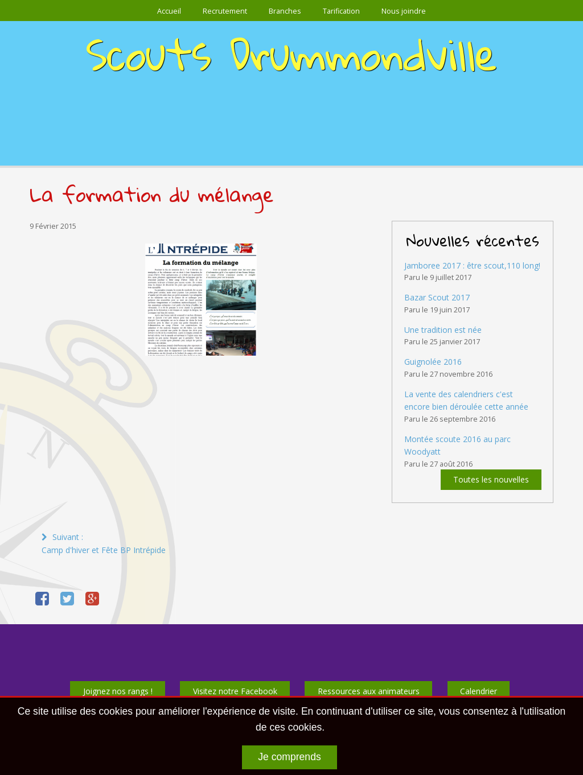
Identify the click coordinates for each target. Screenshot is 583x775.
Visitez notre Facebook (235, 691)
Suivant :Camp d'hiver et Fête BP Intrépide (104, 543)
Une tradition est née (443, 329)
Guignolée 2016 (433, 361)
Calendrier (478, 691)
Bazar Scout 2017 (437, 297)
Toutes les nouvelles (491, 480)
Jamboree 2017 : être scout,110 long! (472, 265)
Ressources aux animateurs (369, 691)
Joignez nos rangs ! (118, 691)
